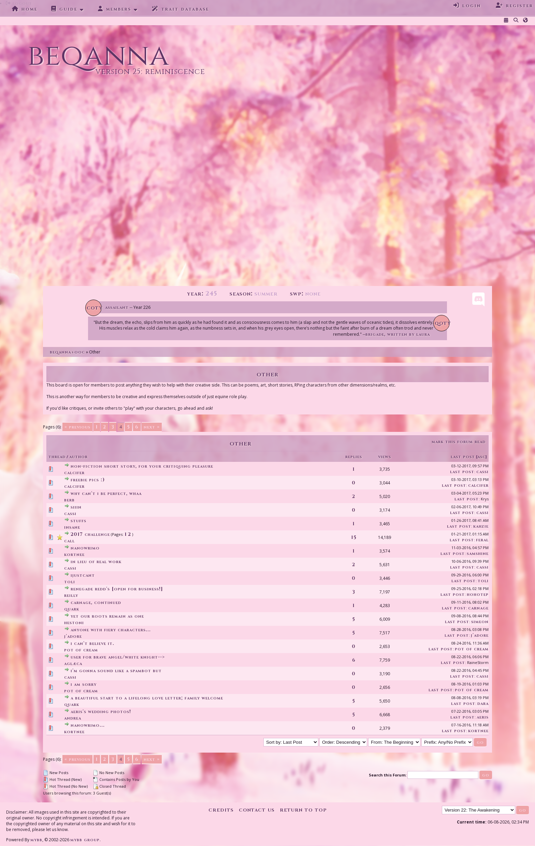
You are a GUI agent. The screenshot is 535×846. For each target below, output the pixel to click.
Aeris (483, 717)
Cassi (482, 471)
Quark (71, 609)
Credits (221, 809)
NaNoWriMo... (88, 725)
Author (78, 456)
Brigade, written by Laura (397, 334)
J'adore (73, 636)
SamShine (478, 553)
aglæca (73, 663)
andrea (72, 718)
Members (114, 9)
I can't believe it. (92, 643)
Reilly (71, 595)
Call (69, 541)
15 (354, 537)
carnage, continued (96, 602)
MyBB (36, 839)
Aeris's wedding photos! (101, 711)
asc (481, 456)
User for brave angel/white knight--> (118, 657)
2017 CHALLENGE (90, 534)
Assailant (117, 307)
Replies (353, 456)
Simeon (480, 621)
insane (72, 527)
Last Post (463, 456)
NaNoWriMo (85, 548)
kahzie (481, 526)
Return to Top (303, 809)
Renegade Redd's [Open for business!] (117, 589)
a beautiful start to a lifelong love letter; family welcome (147, 698)
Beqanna (60, 352)
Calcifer (74, 472)
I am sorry (84, 684)
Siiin (76, 507)
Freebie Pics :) (88, 480)
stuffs (78, 520)
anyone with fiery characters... (111, 629)
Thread (57, 456)
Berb (69, 500)
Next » (152, 427)
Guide (64, 9)
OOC (79, 352)
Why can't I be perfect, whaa (106, 493)
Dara (483, 703)
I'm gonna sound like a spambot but (116, 670)
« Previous (77, 427)
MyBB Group (85, 839)
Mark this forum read (459, 441)
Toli (69, 581)
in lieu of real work (96, 561)
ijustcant (83, 575)
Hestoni (74, 622)
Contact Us (257, 809)
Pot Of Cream (81, 650)
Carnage (478, 608)
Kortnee (74, 554)
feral (482, 540)
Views (384, 456)
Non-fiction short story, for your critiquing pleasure (142, 466)
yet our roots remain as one (107, 616)
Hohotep (478, 594)
